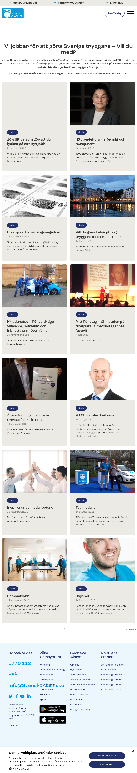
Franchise (76, 699)
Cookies (13, 725)
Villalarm (44, 694)
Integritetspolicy (80, 709)
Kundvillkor (77, 704)
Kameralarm (109, 670)
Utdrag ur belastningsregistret (34, 232)
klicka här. (121, 73)
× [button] (133, 751)
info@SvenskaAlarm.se (36, 685)
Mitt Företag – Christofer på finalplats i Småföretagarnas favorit (100, 326)
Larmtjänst (46, 679)
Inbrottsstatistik (111, 689)
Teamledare (85, 508)
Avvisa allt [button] (107, 764)
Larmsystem (47, 689)
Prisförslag (114, 13)
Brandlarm (46, 675)
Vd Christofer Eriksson (95, 415)
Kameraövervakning (52, 670)
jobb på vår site (32, 73)
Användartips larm (112, 665)
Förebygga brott (111, 684)
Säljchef (82, 596)
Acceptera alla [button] (106, 755)
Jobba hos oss (79, 694)
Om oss (74, 665)
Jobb (12, 132)
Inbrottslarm (47, 684)
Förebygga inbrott (112, 675)
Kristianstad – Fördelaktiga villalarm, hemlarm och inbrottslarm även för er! (30, 326)
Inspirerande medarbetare (30, 508)
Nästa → (131, 629)
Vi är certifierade (80, 679)
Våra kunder (78, 675)
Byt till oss (76, 670)
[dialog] (68, 760)
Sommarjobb (18, 596)
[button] (47, 768)
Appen (43, 699)
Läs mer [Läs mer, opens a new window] (63, 765)
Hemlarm (45, 665)
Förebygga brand (111, 679)
